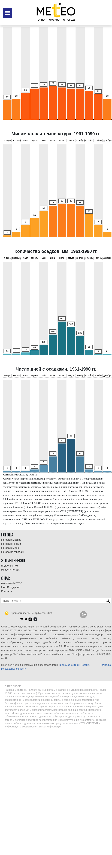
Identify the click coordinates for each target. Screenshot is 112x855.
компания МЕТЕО (11, 583)
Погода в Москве (11, 539)
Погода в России (11, 543)
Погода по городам (12, 551)
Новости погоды (10, 569)
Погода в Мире (10, 547)
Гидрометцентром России (74, 664)
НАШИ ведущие (10, 587)
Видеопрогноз (9, 565)
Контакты (6, 591)
